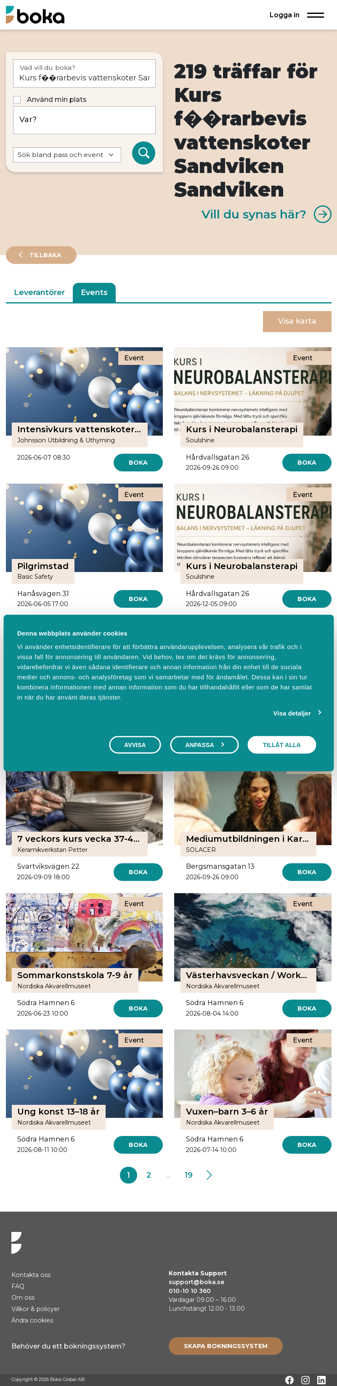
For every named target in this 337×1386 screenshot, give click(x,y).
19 (189, 1175)
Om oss (22, 1297)
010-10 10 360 (190, 1291)
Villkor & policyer (35, 1309)
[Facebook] (289, 1380)
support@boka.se (196, 1282)
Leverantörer (39, 292)
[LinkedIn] (321, 1380)
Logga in (285, 15)
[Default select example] (67, 155)
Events (94, 292)
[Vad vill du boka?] (84, 73)
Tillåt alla (282, 745)
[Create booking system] (226, 1346)
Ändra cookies (32, 1320)
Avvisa (135, 745)
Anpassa (204, 745)
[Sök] (144, 153)
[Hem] (35, 14)
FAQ (17, 1286)
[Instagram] (305, 1380)
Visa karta (297, 321)
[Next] (209, 1175)
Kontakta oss (30, 1275)
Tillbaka (44, 255)
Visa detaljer (292, 713)
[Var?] (84, 120)
